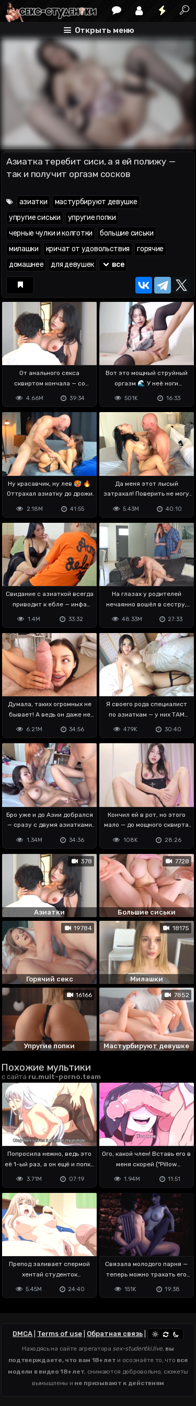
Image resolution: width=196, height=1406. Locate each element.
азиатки (33, 201)
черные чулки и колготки (51, 233)
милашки (24, 248)
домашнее (26, 264)
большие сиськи (127, 233)
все (112, 264)
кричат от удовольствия (88, 248)
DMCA (22, 1334)
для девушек (72, 264)
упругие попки (92, 217)
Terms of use (59, 1334)
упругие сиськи (35, 217)
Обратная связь (115, 1334)
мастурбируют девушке (96, 201)
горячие (150, 248)
